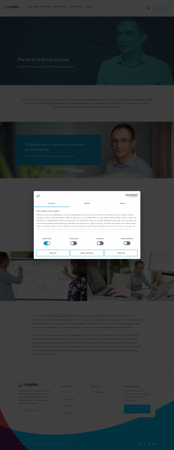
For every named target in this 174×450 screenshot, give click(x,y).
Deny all (53, 253)
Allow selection (87, 253)
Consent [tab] (51, 203)
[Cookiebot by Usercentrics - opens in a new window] (127, 195)
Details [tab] (87, 203)
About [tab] (122, 203)
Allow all (121, 253)
